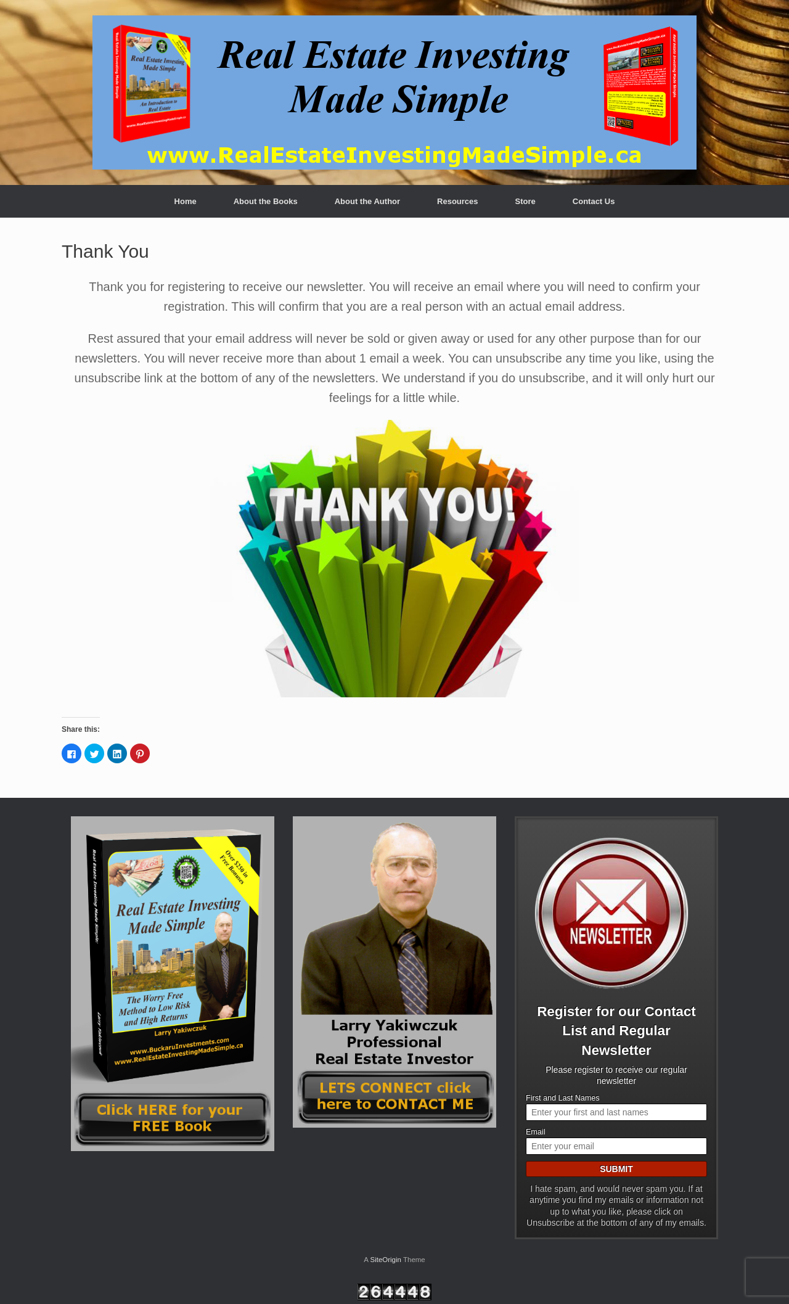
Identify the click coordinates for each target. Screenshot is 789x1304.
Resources (457, 201)
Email (536, 1132)
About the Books (266, 201)
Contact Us (594, 201)
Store (525, 201)
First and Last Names (563, 1098)
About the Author (367, 201)
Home (185, 201)
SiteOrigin (385, 1259)
